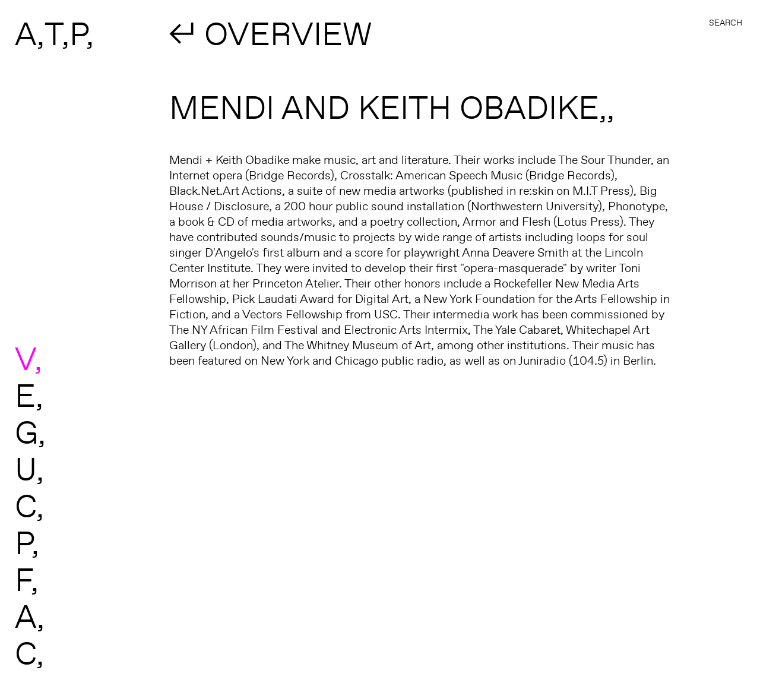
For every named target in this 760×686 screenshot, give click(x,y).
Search (725, 22)
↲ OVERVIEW (270, 33)
